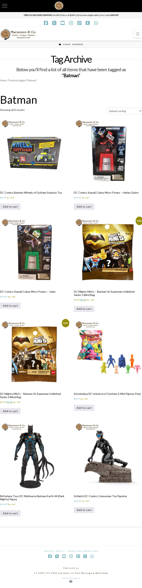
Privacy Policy (54, 552)
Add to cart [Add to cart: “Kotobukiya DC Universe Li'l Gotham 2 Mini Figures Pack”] (84, 408)
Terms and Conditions (82, 552)
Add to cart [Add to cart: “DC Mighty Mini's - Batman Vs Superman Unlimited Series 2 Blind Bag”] (10, 411)
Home (3, 80)
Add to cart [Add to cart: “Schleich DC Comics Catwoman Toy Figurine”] (84, 510)
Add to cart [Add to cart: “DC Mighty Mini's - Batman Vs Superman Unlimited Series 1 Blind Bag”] (84, 309)
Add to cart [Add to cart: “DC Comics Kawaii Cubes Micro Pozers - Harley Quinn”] (84, 206)
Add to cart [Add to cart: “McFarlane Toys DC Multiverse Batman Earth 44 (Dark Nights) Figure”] (10, 513)
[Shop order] (124, 111)
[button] (137, 34)
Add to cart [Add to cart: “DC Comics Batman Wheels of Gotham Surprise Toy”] (10, 206)
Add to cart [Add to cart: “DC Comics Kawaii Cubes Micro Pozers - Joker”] (10, 305)
